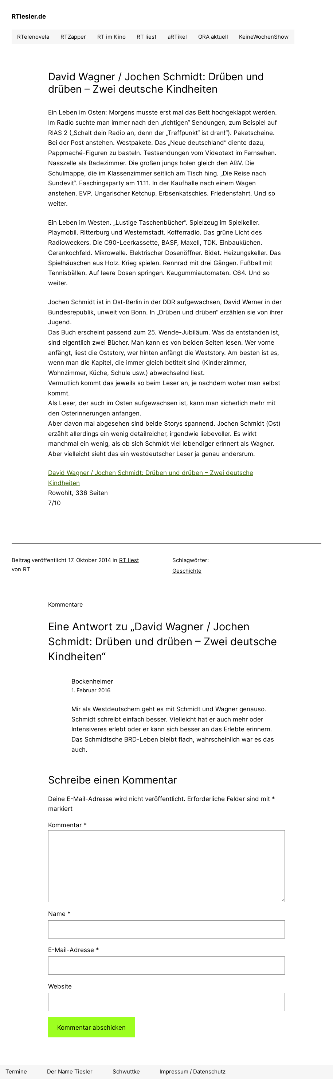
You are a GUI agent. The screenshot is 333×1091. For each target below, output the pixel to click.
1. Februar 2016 (90, 690)
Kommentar (67, 825)
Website (60, 986)
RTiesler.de (29, 16)
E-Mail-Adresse (73, 949)
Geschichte (186, 570)
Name (59, 913)
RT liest (129, 560)
